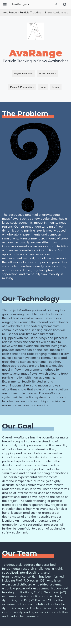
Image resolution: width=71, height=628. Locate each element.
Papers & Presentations (22, 87)
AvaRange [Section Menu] (21, 4)
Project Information (23, 73)
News (43, 87)
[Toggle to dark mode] (64, 4)
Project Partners (47, 73)
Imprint (55, 87)
